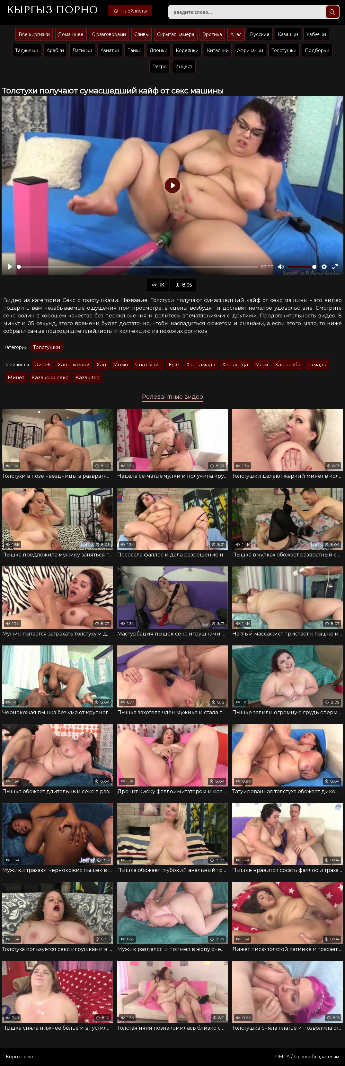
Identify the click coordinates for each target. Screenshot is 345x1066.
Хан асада (235, 364)
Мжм (261, 364)
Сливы (141, 34)
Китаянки (218, 50)
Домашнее (71, 34)
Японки (158, 50)
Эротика (212, 34)
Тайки (134, 50)
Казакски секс (49, 377)
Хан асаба (287, 364)
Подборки (317, 50)
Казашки (288, 34)
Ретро (159, 66)
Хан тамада (200, 364)
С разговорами (109, 34)
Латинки (82, 50)
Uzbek (42, 364)
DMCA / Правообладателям (307, 1057)
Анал (236, 34)
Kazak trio (87, 377)
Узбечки (316, 34)
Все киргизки (34, 34)
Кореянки (187, 50)
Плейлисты (129, 10)
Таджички (26, 50)
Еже (174, 364)
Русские (260, 34)
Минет (16, 377)
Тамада (316, 364)
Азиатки (110, 50)
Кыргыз (52, 10)
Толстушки (283, 50)
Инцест (183, 66)
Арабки (55, 50)
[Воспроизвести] (10, 267)
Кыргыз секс (20, 1057)
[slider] (137, 267)
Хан (101, 364)
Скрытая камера (175, 34)
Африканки (250, 50)
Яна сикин (148, 364)
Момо (120, 364)
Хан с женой (74, 364)
